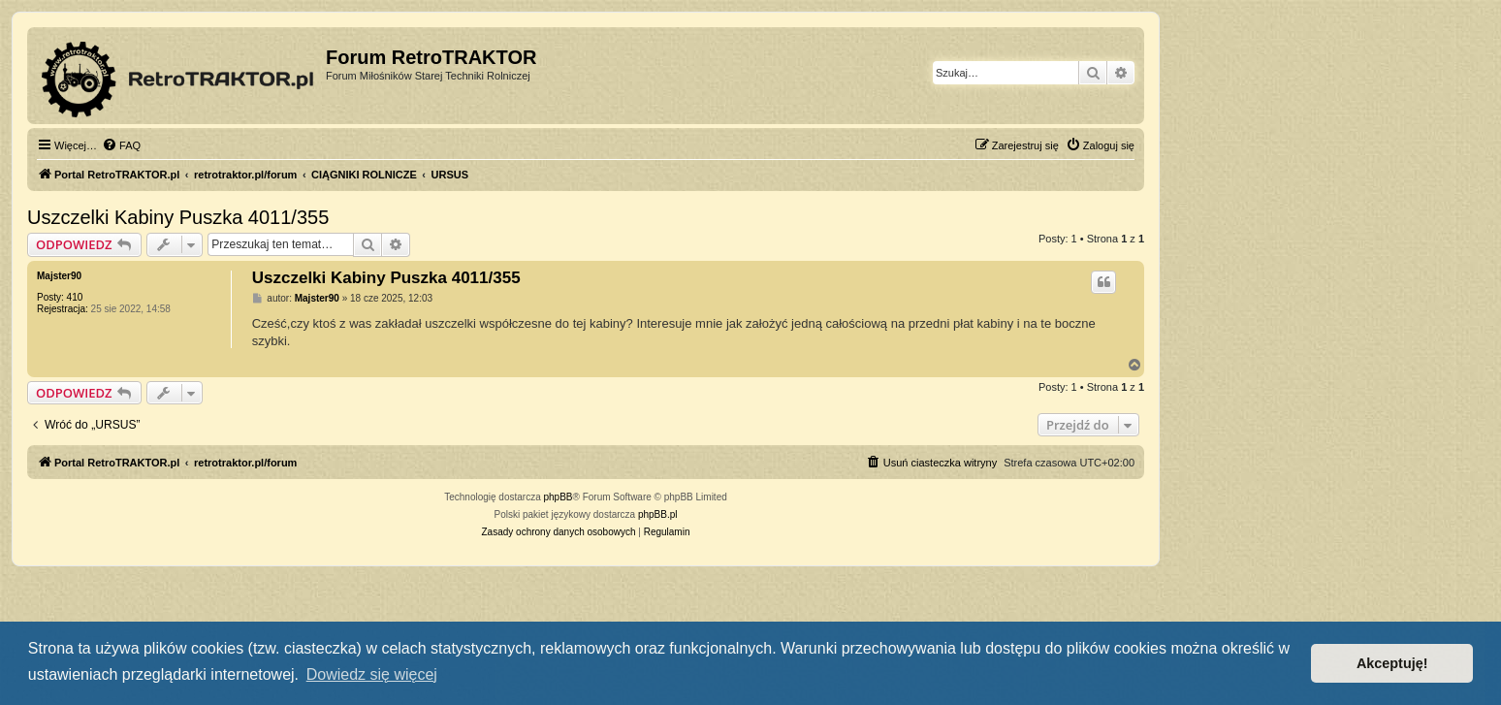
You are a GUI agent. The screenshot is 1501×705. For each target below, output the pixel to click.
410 (75, 297)
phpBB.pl (658, 514)
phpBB (558, 497)
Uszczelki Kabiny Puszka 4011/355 (178, 217)
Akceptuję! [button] (1392, 663)
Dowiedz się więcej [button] (371, 674)
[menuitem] (121, 145)
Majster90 (59, 276)
